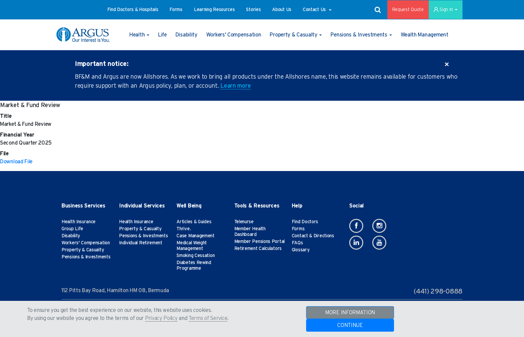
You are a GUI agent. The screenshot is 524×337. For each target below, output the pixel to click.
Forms (298, 229)
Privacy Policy (161, 318)
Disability (70, 236)
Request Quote (408, 9)
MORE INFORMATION (350, 312)
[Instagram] (379, 226)
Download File (16, 161)
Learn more (235, 86)
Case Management (195, 236)
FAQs (297, 243)
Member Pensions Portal (259, 241)
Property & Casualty (82, 250)
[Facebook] (356, 226)
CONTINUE (350, 325)
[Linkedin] (356, 243)
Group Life (72, 229)
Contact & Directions (313, 236)
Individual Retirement (140, 243)
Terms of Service (207, 318)
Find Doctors (305, 222)
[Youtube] (379, 243)
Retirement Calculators (258, 248)
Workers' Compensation (85, 243)
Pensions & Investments (85, 257)
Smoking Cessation (195, 255)
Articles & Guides (193, 222)
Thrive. (183, 229)
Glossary (301, 250)
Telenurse (244, 222)
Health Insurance (78, 222)
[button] (133, 9)
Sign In (445, 9)
